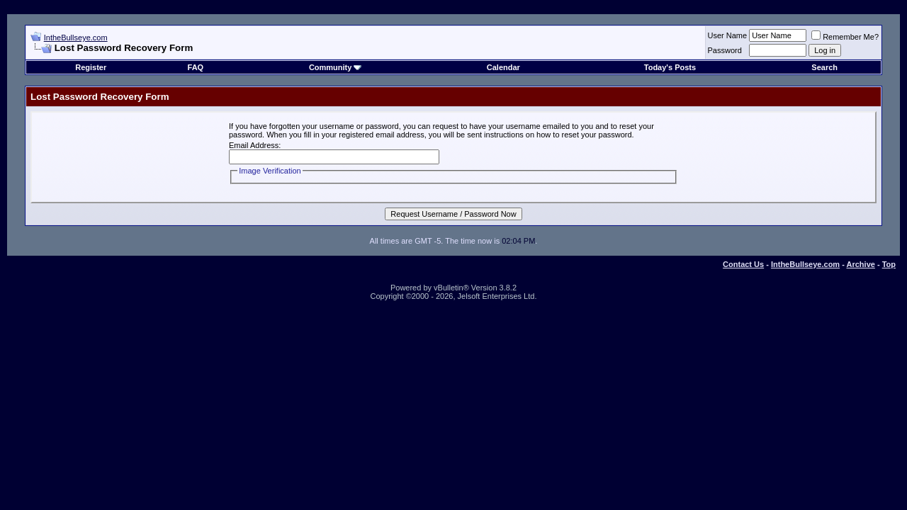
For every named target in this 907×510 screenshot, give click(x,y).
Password (725, 50)
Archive (861, 264)
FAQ (196, 67)
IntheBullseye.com (76, 37)
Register (90, 67)
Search (824, 67)
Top (889, 264)
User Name (728, 35)
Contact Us (743, 264)
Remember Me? (845, 37)
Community (335, 67)
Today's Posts (670, 67)
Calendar (503, 67)
